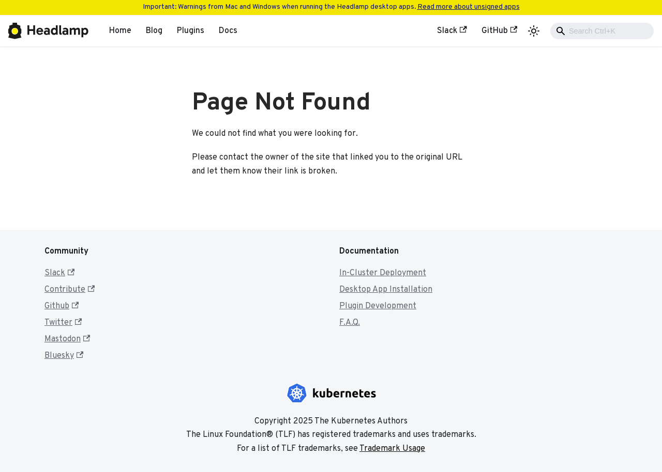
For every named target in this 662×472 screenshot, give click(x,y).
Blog (154, 31)
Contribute (69, 290)
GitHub (499, 31)
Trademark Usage (392, 449)
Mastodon (67, 339)
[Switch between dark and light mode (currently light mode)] (533, 31)
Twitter (63, 323)
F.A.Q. (349, 323)
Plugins (190, 31)
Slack (452, 31)
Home (120, 31)
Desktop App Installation (385, 290)
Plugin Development (377, 306)
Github (61, 306)
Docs (228, 31)
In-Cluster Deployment (382, 273)
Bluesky (63, 356)
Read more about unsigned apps (468, 7)
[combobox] (602, 31)
